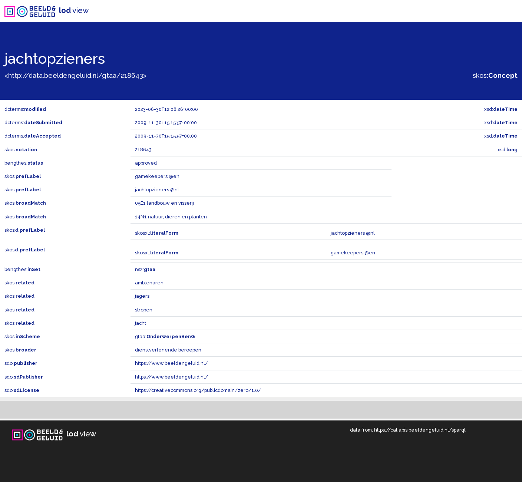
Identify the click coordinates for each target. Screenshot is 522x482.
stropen (143, 310)
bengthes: (23, 163)
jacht (140, 323)
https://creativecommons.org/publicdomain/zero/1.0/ (198, 390)
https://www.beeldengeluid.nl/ (171, 363)
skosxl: (24, 230)
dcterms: (25, 109)
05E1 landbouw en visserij (164, 203)
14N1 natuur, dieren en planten (171, 216)
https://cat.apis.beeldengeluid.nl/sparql (420, 430)
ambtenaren (149, 282)
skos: (495, 75)
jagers (142, 296)
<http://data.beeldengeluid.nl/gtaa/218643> (75, 75)
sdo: (20, 363)
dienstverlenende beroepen (168, 350)
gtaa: (165, 336)
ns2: (145, 269)
